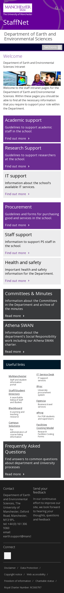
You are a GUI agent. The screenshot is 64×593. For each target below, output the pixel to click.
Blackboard (15, 408)
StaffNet (16, 22)
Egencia (41, 400)
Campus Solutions (14, 424)
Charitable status (44, 581)
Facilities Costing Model (45, 426)
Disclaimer (10, 567)
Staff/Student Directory (17, 392)
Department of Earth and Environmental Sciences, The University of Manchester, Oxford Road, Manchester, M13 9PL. (16, 507)
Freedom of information (17, 581)
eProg (40, 412)
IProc (39, 386)
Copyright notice (13, 574)
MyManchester (17, 376)
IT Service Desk (45, 374)
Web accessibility (36, 574)
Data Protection (29, 567)
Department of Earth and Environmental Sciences (30, 36)
